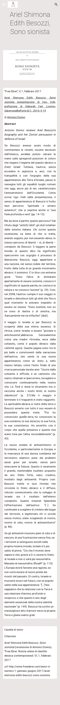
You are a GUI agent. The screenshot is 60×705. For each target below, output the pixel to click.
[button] (4, 4)
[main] (30, 23)
